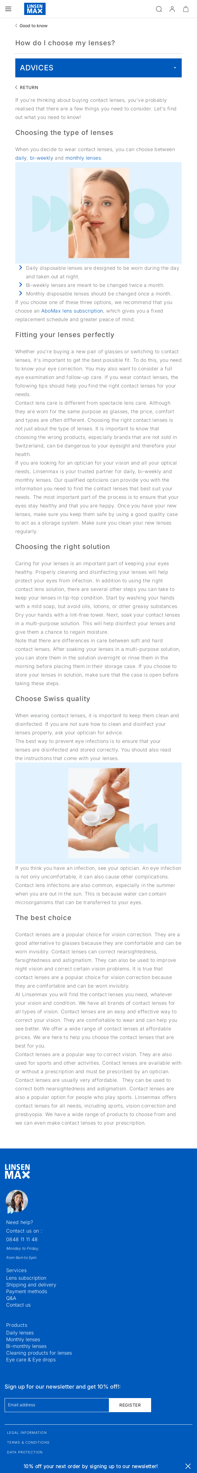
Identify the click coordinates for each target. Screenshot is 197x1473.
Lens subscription (26, 1278)
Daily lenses (20, 1333)
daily (21, 158)
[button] (172, 9)
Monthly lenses (23, 1339)
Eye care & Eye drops (31, 1359)
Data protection (25, 1452)
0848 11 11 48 (22, 1239)
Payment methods (26, 1291)
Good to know (34, 25)
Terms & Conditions (28, 1442)
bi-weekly (42, 158)
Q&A (11, 1298)
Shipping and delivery (31, 1285)
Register (130, 1405)
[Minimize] (185, 9)
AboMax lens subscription (72, 311)
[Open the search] (158, 9)
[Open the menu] (8, 9)
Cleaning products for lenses (39, 1353)
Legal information (27, 1432)
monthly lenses (83, 158)
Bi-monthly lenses (26, 1346)
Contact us (18, 1305)
